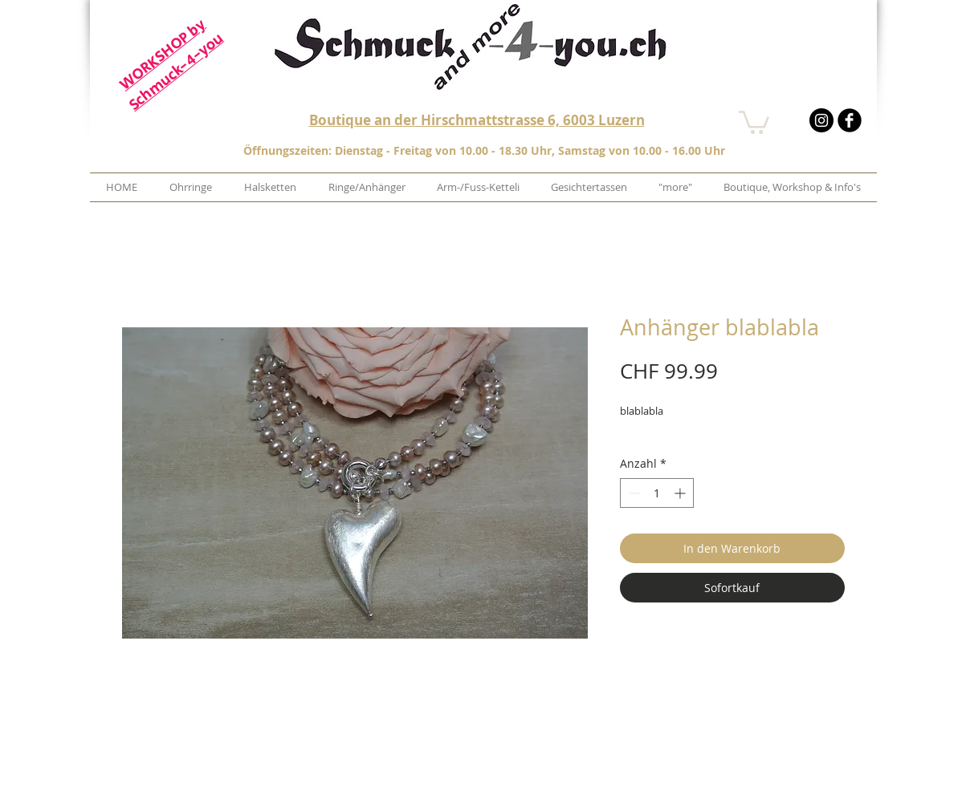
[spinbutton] (656, 493)
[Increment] (681, 493)
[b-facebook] (850, 120)
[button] (754, 121)
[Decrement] (632, 493)
